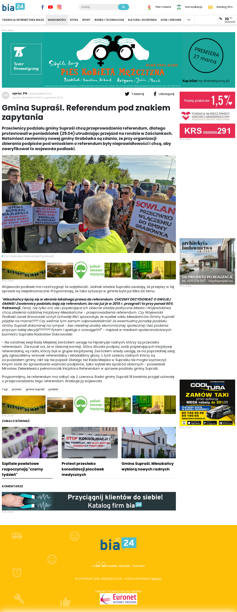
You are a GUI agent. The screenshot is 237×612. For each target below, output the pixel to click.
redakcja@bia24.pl (39, 93)
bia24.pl (156, 579)
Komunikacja (193, 7)
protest (16, 389)
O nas (96, 566)
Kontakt (139, 566)
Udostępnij (164, 94)
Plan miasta (163, 7)
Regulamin (109, 566)
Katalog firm (225, 7)
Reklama (125, 566)
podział (53, 389)
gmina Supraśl (35, 389)
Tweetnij (135, 94)
